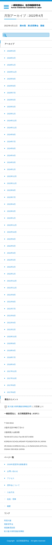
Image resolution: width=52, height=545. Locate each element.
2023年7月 (11, 197)
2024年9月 (11, 134)
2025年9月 (11, 79)
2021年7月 (11, 309)
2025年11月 (12, 72)
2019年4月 (11, 350)
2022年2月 (11, 267)
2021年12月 (12, 281)
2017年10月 (12, 378)
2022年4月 (11, 253)
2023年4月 (11, 204)
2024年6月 (11, 148)
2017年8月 (11, 392)
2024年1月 (11, 169)
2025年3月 (11, 107)
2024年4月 (11, 155)
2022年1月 (11, 274)
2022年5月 (11, 246)
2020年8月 (11, 343)
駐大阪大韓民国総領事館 (14, 531)
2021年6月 (11, 316)
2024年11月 (12, 128)
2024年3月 (11, 162)
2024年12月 (12, 121)
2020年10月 (12, 337)
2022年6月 (11, 239)
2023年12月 (12, 176)
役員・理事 (11, 499)
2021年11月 (12, 288)
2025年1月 (11, 114)
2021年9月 (11, 295)
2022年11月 (12, 225)
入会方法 (10, 492)
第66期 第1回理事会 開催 (32, 26)
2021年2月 (11, 329)
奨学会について (13, 485)
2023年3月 (11, 211)
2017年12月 (12, 371)
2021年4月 (11, 323)
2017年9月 (11, 385)
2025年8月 (11, 86)
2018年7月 (11, 357)
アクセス (10, 478)
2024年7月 (11, 142)
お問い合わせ (12, 471)
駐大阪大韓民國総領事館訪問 (19, 406)
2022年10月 (12, 232)
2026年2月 (11, 58)
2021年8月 (11, 302)
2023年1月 (11, 218)
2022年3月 (11, 260)
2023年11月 (12, 183)
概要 (9, 506)
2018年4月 (11, 364)
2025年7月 (11, 93)
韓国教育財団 (9, 528)
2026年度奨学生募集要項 (17, 464)
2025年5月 (11, 100)
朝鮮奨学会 (8, 524)
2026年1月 (11, 65)
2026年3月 (11, 51)
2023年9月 (11, 190)
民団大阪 (7, 520)
